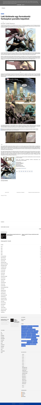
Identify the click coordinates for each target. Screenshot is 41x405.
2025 (1, 254)
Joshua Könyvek (3, 282)
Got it (23, 4)
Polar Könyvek (3, 304)
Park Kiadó (2, 301)
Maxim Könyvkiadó (34, 339)
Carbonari (23, 393)
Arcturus (23, 392)
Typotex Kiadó (3, 307)
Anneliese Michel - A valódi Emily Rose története (5, 320)
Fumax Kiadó (3, 273)
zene (1, 349)
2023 (1, 251)
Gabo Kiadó (3, 274)
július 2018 (23, 374)
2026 (23, 354)
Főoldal (22, 320)
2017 (23, 385)
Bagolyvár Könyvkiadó (4, 263)
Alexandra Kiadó (3, 259)
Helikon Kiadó (3, 279)
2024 (23, 357)
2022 (1, 249)
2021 (1, 248)
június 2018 (24, 376)
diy (1, 332)
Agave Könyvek (3, 257)
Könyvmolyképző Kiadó (4, 287)
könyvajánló (3, 338)
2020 (1, 246)
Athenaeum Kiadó (3, 262)
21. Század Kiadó (3, 256)
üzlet (1, 352)
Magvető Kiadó (3, 291)
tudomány (2, 346)
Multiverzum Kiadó (4, 299)
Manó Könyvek (3, 293)
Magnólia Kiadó (3, 290)
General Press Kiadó (4, 276)
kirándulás (2, 335)
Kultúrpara (23, 396)
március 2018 (24, 380)
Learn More (19, 4)
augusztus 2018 (24, 373)
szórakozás (2, 344)
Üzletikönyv (3, 312)
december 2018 (24, 367)
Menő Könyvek (3, 296)
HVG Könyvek (3, 277)
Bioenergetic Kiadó (4, 265)
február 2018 (24, 382)
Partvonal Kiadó (3, 302)
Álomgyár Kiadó (3, 310)
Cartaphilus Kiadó (24, 331)
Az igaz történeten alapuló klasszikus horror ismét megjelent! (14, 235)
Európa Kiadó (3, 271)
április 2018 (24, 379)
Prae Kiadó (23, 344)
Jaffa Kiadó (33, 334)
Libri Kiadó (2, 288)
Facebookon (23, 168)
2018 (23, 366)
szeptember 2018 (24, 371)
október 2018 (24, 370)
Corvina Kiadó (3, 270)
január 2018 (24, 383)
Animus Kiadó (3, 260)
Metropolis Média (3, 298)
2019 (23, 364)
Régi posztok (23, 319)
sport (1, 343)
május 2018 (24, 377)
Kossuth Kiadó (3, 285)
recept (2, 341)
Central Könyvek (3, 268)
